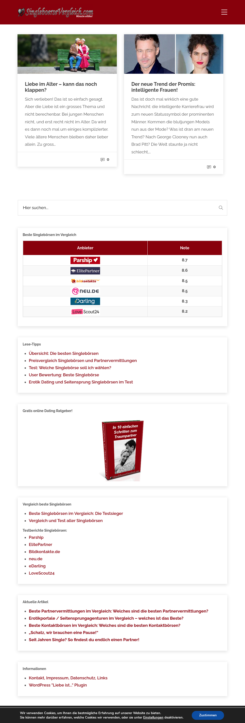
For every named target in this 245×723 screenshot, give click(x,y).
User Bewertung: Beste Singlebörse (64, 374)
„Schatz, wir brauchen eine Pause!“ (63, 632)
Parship (36, 537)
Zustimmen (208, 715)
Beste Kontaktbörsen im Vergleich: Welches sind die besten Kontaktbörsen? (104, 625)
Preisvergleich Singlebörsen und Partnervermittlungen (83, 360)
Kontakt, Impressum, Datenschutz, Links (68, 677)
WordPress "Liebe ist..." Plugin (58, 685)
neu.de (35, 558)
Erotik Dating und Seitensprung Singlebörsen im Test (81, 382)
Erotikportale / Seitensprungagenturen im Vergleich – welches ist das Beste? (106, 618)
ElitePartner (40, 544)
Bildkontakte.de (44, 551)
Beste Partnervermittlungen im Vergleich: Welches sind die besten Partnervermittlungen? (118, 611)
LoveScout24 (41, 573)
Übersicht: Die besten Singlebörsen (64, 353)
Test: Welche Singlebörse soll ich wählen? (70, 367)
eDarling (37, 565)
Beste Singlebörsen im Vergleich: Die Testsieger (76, 513)
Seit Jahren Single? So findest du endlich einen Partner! (84, 639)
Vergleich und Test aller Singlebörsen (66, 520)
